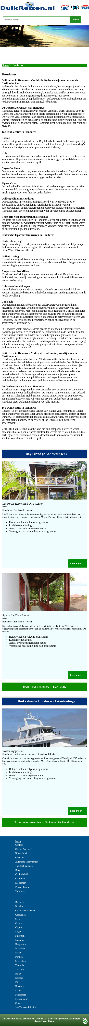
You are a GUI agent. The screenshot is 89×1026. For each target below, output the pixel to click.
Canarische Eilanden (25, 910)
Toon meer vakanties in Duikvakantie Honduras (44, 822)
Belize (18, 973)
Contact (19, 845)
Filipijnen (19, 936)
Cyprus (18, 927)
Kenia (18, 990)
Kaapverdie (20, 944)
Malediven (20, 948)
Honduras (19, 986)
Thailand (19, 969)
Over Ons (19, 857)
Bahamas (19, 902)
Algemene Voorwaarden (26, 861)
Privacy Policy (22, 887)
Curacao (19, 923)
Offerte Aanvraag (23, 849)
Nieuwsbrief (21, 853)
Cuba (17, 919)
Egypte (18, 931)
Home (5, 65)
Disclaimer (20, 883)
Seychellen (20, 961)
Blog (17, 870)
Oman (18, 1003)
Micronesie (20, 995)
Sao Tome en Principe (25, 1007)
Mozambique (21, 999)
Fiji (16, 982)
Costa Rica (20, 915)
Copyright (20, 878)
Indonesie (19, 940)
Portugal (19, 957)
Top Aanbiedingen (24, 866)
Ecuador (19, 978)
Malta (18, 952)
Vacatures (19, 891)
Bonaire (19, 906)
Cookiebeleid (21, 874)
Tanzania (19, 965)
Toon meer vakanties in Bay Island (44, 686)
